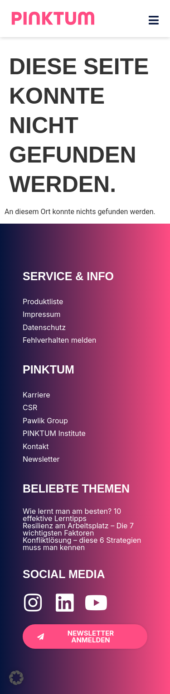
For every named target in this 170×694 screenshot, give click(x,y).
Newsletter (41, 459)
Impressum (42, 314)
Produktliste (43, 301)
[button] (16, 677)
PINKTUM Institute (54, 433)
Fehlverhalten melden (60, 340)
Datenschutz (44, 327)
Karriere (36, 394)
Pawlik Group (45, 420)
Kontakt (36, 446)
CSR (30, 407)
